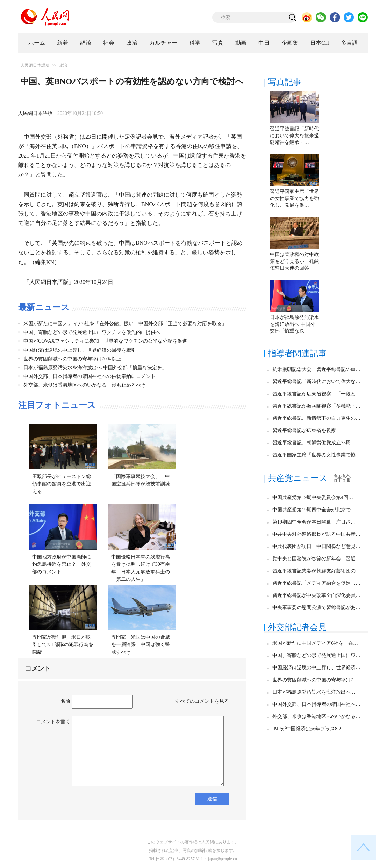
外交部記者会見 (297, 627)
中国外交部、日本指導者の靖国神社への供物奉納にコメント (89, 376)
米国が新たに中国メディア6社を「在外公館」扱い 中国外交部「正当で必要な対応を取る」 (125, 323)
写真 (217, 43)
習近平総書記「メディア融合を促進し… (316, 583)
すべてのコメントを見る (202, 701)
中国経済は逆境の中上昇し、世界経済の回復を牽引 (79, 350)
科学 (194, 43)
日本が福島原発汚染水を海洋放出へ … (314, 692)
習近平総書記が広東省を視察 (304, 430)
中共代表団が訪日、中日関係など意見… (316, 546)
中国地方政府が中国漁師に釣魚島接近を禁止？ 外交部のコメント (61, 564)
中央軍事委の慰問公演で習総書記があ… (316, 607)
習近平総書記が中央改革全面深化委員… (316, 595)
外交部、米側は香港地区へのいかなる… (316, 716)
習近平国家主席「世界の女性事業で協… (316, 455)
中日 (264, 43)
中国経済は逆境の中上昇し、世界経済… (316, 667)
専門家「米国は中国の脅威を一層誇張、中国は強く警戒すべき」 (140, 645)
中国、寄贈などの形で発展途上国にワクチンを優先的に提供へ (91, 332)
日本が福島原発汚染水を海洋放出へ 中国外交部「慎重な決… (294, 324)
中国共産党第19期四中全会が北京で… (314, 509)
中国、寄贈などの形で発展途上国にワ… (316, 655)
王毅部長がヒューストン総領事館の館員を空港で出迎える (61, 484)
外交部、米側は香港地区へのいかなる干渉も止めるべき (84, 385)
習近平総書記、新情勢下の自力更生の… (316, 418)
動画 (240, 43)
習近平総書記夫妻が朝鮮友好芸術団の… (316, 570)
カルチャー (163, 43)
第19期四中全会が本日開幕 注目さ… (314, 522)
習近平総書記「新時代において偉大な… (316, 381)
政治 (131, 43)
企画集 (289, 43)
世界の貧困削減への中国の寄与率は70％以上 (72, 358)
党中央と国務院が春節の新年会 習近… (316, 558)
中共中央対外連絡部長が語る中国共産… (316, 534)
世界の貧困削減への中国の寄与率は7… (315, 679)
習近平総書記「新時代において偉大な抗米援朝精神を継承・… (294, 135)
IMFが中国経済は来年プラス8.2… (309, 728)
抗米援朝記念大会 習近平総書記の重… (316, 369)
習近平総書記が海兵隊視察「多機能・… (316, 406)
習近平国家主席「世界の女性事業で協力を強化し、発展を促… (294, 198)
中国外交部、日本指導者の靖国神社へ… (316, 704)
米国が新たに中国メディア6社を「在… (315, 643)
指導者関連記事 (297, 353)
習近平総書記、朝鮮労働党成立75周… (314, 442)
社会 (108, 43)
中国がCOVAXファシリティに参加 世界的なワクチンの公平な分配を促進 (105, 341)
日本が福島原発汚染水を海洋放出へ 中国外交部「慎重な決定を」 (95, 367)
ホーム (36, 43)
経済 (85, 43)
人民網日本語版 (35, 65)
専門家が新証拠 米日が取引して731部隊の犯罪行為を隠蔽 (62, 645)
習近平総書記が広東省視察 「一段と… (316, 393)
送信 (212, 799)
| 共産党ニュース (296, 478)
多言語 (349, 43)
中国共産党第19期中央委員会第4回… (312, 497)
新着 (62, 43)
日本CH (319, 43)
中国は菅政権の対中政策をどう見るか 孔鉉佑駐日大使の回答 (294, 261)
